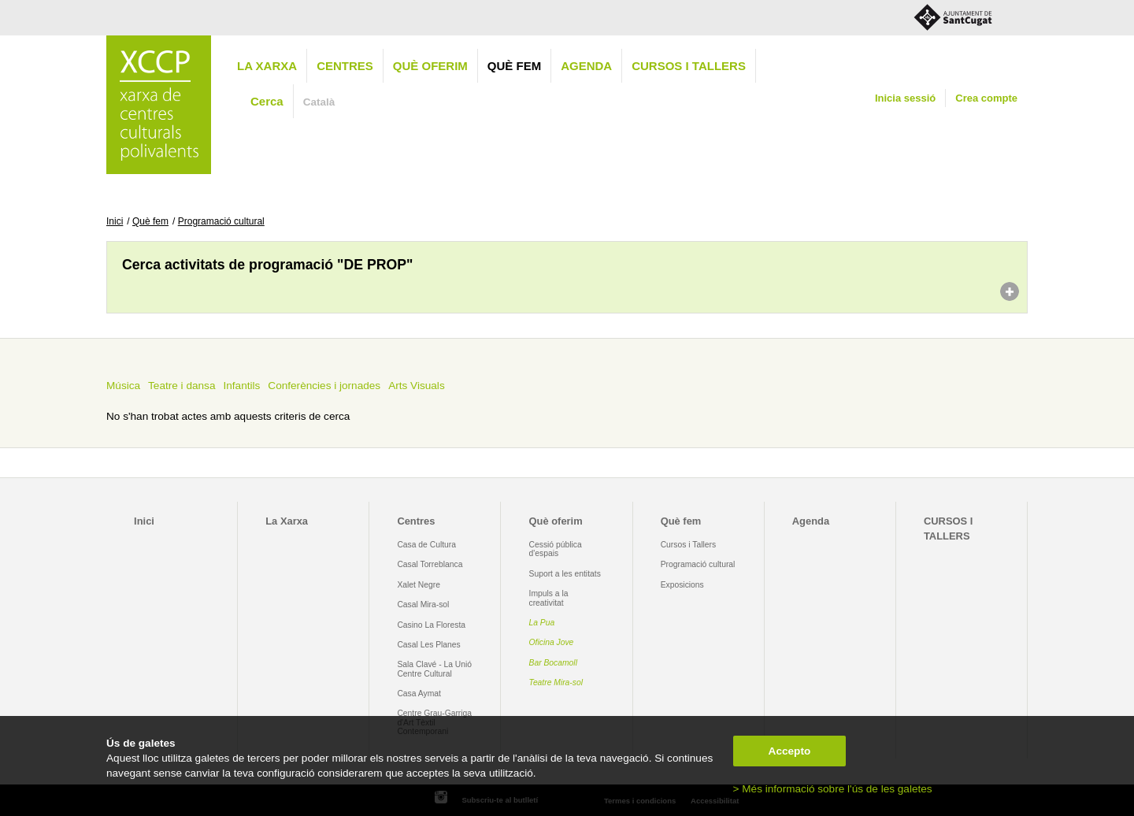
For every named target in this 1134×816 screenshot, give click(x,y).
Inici (114, 221)
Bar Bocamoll (553, 662)
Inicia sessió (905, 98)
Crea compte (986, 98)
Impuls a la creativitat (549, 597)
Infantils (241, 385)
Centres (345, 65)
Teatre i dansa (181, 385)
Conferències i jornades (324, 385)
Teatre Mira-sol (556, 682)
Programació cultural (221, 221)
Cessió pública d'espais (555, 549)
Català (319, 102)
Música (123, 385)
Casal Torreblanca (429, 564)
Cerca (267, 101)
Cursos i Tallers (688, 544)
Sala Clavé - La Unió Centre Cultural (434, 668)
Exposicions (682, 584)
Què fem (514, 65)
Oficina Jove (551, 642)
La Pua (542, 622)
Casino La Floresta (431, 625)
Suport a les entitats (565, 573)
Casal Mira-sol (423, 604)
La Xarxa (267, 65)
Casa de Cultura (426, 544)
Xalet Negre (418, 584)
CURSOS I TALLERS (689, 65)
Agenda (586, 65)
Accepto (790, 751)
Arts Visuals (416, 385)
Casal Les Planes (428, 644)
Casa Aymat (419, 693)
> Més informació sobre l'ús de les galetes (832, 789)
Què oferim (430, 65)
